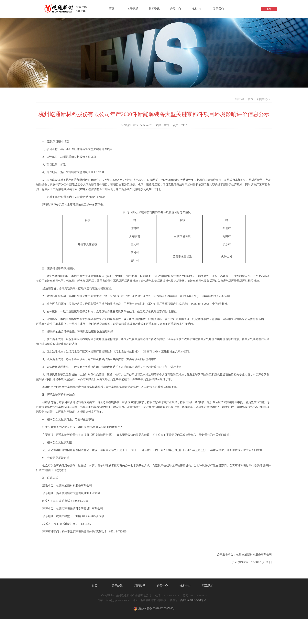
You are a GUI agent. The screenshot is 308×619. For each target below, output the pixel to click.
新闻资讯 (154, 8)
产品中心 (175, 8)
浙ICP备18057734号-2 (193, 600)
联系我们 (218, 8)
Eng (269, 8)
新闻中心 (262, 99)
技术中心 (197, 8)
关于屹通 (132, 8)
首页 (111, 8)
